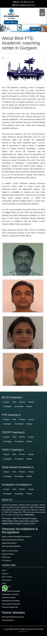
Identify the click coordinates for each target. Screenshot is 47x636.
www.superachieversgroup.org (13, 617)
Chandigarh (7, 406)
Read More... (30, 515)
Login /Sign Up (11, 22)
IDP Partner (6, 557)
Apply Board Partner (9, 543)
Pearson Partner (8, 554)
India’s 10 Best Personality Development (16, 537)
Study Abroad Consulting (11, 591)
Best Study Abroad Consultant (13, 540)
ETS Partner (6, 560)
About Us (5, 574)
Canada (31, 402)
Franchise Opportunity (10, 607)
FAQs (4, 583)
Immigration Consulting (10, 594)
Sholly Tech (23, 631)
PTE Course (6, 580)
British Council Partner (10, 551)
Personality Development (11, 604)
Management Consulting (11, 601)
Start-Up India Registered (11, 546)
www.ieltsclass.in (8, 620)
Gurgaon (6, 402)
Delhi (14, 402)
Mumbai (22, 402)
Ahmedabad (19, 406)
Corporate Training (8, 597)
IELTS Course (7, 577)
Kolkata (29, 406)
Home (4, 570)
